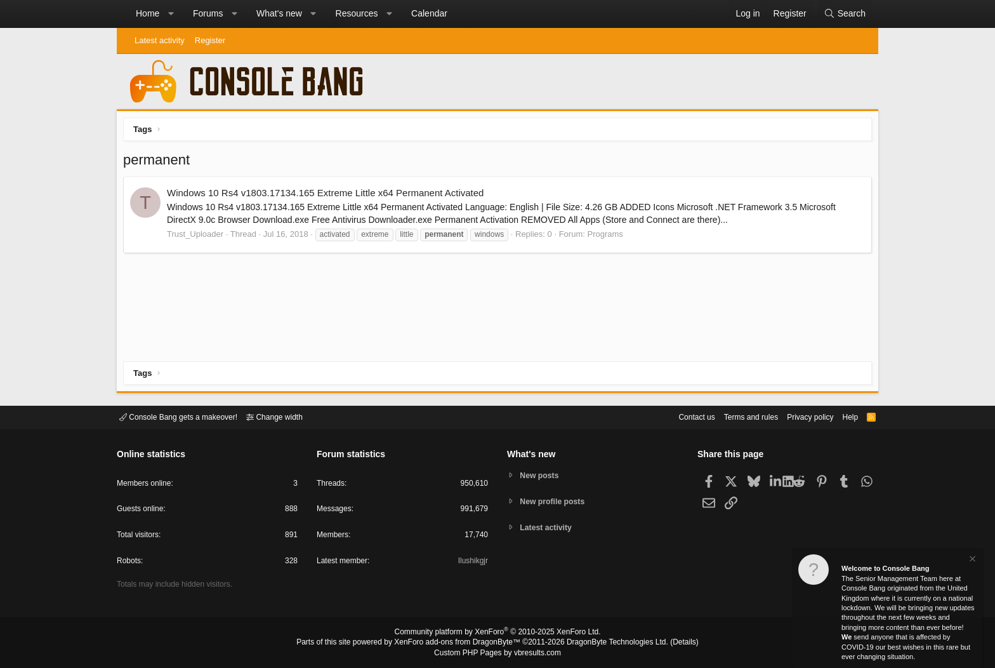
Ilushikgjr (472, 563)
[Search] (844, 14)
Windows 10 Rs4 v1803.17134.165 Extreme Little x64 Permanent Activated (328, 195)
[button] (170, 14)
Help (842, 416)
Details (669, 643)
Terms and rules (735, 416)
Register (210, 40)
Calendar (429, 13)
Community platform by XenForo (497, 634)
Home (147, 13)
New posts (541, 474)
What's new (279, 13)
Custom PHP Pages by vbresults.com (497, 653)
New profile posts (555, 501)
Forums (208, 13)
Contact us (677, 416)
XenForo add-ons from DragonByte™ (460, 643)
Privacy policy (799, 416)
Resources (357, 13)
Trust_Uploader (198, 237)
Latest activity (160, 40)
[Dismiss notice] (971, 560)
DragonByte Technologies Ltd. (607, 643)
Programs (608, 237)
